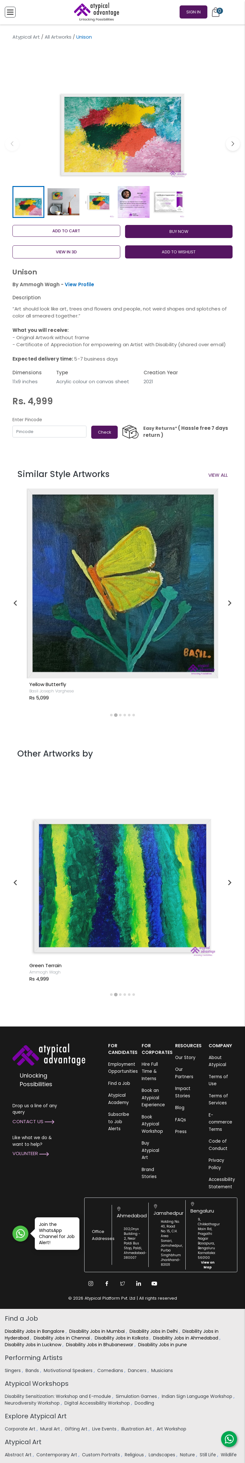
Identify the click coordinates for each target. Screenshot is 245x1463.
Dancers (138, 1370)
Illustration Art (137, 1429)
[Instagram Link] (90, 1283)
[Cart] (215, 12)
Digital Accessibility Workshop (97, 1403)
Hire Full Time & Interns (150, 1071)
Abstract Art (19, 1455)
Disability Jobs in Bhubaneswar (100, 1344)
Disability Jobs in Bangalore (35, 1331)
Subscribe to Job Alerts (118, 1121)
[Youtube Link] (154, 1283)
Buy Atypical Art (150, 1150)
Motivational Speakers (69, 1370)
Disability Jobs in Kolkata (122, 1338)
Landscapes (162, 1455)
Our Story (185, 1058)
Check (104, 432)
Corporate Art (21, 1429)
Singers (13, 1370)
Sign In (193, 12)
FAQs (180, 1120)
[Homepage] (95, 12)
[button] (233, 144)
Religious (135, 1455)
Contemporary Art (57, 1455)
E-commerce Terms (220, 1122)
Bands (33, 1370)
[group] (122, 113)
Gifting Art (77, 1429)
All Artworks (58, 37)
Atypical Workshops (37, 1383)
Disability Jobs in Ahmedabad (186, 1338)
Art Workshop (172, 1429)
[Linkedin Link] (138, 1283)
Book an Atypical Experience (153, 1097)
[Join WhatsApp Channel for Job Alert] (20, 1234)
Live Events (105, 1429)
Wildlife (229, 1455)
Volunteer (30, 1153)
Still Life (208, 1455)
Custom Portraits (101, 1455)
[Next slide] (229, 603)
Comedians (110, 1370)
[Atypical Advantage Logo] (48, 1053)
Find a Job (119, 1083)
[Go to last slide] (15, 603)
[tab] (111, 715)
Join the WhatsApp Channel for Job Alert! (55, 1233)
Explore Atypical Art (36, 1416)
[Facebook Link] (106, 1283)
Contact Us (33, 1121)
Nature (188, 1455)
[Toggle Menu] (10, 12)
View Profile (79, 284)
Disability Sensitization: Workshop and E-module (58, 1396)
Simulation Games (137, 1396)
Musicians (162, 1370)
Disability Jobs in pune (163, 1344)
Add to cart (66, 231)
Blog (179, 1108)
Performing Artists (34, 1357)
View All (218, 475)
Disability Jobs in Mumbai (97, 1331)
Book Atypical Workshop (152, 1124)
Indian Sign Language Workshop (198, 1396)
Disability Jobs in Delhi (154, 1331)
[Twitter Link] (122, 1283)
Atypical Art (26, 37)
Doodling (145, 1403)
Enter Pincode (27, 420)
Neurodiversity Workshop (33, 1403)
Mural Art (50, 1429)
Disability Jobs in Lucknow (34, 1344)
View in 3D (66, 252)
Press (181, 1132)
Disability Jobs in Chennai (62, 1338)
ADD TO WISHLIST (179, 252)
